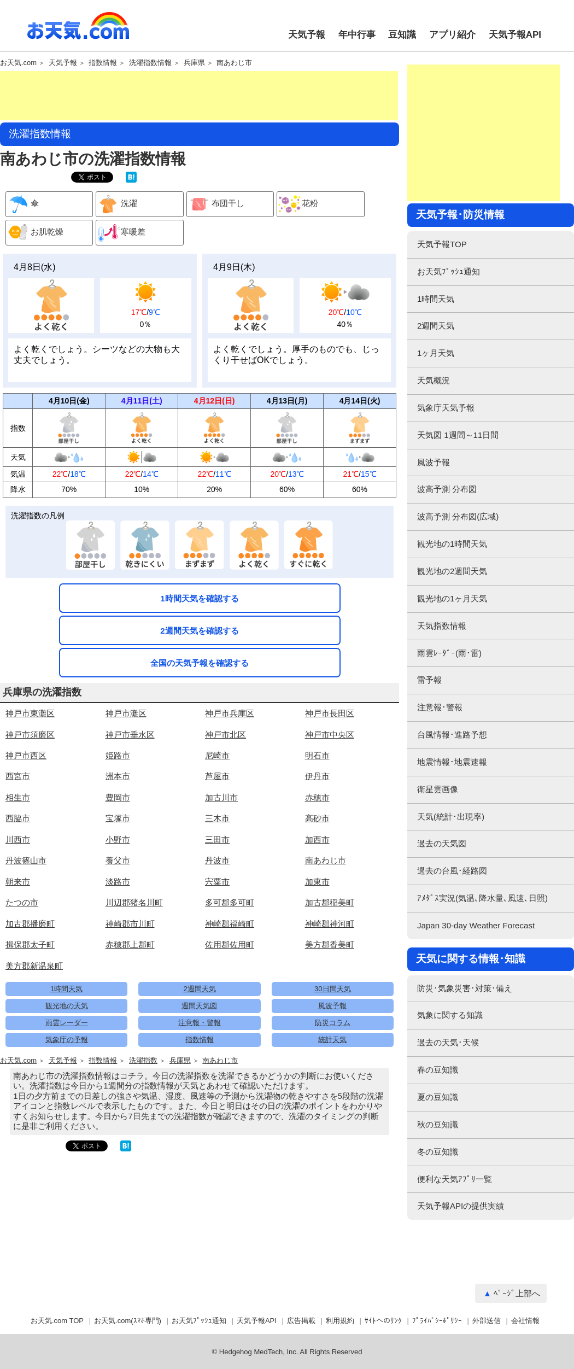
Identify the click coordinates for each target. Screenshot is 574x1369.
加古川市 (221, 797)
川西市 (17, 839)
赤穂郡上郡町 (130, 944)
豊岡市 (118, 797)
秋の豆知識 (437, 1124)
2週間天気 (199, 989)
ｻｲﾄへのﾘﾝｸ (383, 1321)
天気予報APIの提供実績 (460, 1205)
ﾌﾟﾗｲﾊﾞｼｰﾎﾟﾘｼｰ (437, 1321)
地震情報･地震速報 (452, 762)
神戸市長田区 (329, 713)
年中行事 (357, 35)
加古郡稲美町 (329, 902)
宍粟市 (217, 881)
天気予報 (306, 35)
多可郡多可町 (229, 902)
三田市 (217, 839)
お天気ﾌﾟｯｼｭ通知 (448, 271)
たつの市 (21, 902)
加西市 (317, 839)
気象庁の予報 (66, 1039)
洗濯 (116, 204)
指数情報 (103, 63)
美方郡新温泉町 (34, 965)
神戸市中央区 (329, 734)
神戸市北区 (225, 734)
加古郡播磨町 (30, 923)
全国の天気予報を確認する (199, 663)
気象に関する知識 (450, 1015)
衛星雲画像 (437, 789)
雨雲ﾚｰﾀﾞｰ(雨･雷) (449, 653)
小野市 (118, 839)
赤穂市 (317, 797)
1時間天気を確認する (199, 598)
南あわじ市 (234, 63)
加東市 (317, 881)
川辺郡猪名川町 (134, 902)
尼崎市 (217, 755)
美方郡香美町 (329, 944)
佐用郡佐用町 (229, 944)
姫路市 (118, 755)
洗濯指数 (143, 1060)
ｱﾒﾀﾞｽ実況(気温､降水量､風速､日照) (482, 898)
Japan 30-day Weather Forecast (476, 925)
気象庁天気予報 (446, 407)
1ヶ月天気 (435, 353)
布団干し (215, 204)
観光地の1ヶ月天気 (452, 598)
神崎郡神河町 (329, 923)
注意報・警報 (199, 1023)
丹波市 (217, 860)
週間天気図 (199, 1006)
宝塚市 (118, 818)
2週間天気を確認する (199, 630)
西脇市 (17, 818)
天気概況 (433, 380)
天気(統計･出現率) (450, 816)
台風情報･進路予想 (452, 734)
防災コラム (332, 1023)
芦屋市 (217, 776)
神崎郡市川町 (130, 923)
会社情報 (525, 1321)
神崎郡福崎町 (229, 923)
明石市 (317, 755)
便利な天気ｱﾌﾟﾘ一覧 (454, 1179)
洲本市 (118, 776)
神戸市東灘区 (30, 713)
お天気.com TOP (57, 1321)
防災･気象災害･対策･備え (464, 988)
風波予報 (332, 1006)
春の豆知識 (437, 1069)
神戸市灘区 (126, 713)
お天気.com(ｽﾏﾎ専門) (127, 1321)
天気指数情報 (441, 625)
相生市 (17, 797)
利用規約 (340, 1321)
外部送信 (486, 1321)
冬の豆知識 (437, 1151)
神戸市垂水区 (130, 734)
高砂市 (317, 818)
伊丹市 (317, 776)
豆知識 (402, 35)
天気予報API (515, 35)
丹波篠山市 (25, 860)
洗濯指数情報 (150, 63)
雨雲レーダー (66, 1023)
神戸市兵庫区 (229, 713)
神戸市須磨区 (30, 734)
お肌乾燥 (34, 232)
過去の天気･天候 (448, 1042)
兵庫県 (194, 63)
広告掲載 (301, 1321)
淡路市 (118, 881)
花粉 (297, 204)
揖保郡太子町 (30, 944)
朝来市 (17, 881)
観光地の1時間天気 (452, 543)
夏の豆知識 (437, 1097)
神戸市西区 (25, 755)
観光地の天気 (66, 1006)
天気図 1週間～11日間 (458, 435)
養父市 (118, 860)
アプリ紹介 (452, 35)
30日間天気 (332, 989)
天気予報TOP (442, 244)
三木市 (217, 818)
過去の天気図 (441, 843)
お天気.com (78, 31)
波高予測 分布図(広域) (458, 516)
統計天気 (332, 1039)
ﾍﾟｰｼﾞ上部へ (517, 1293)
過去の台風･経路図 (452, 870)
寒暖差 (120, 232)
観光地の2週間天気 (452, 571)
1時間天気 (66, 989)
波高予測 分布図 (447, 489)
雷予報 (429, 679)
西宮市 (17, 776)
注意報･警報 (439, 707)
